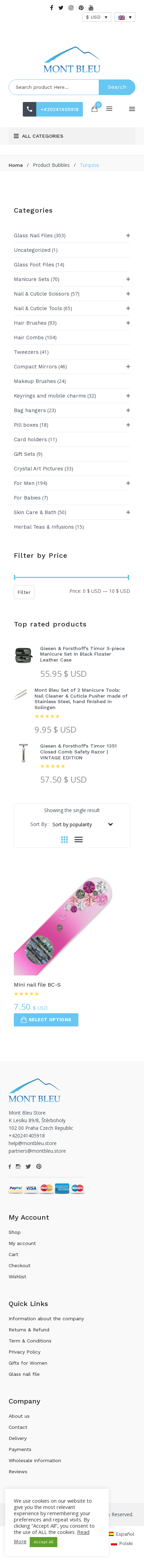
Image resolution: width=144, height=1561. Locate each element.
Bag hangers (30, 410)
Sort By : (39, 824)
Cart (13, 1254)
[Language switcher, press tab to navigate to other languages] (125, 17)
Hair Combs (29, 337)
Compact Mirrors (35, 367)
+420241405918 (59, 109)
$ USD (93, 17)
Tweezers (26, 352)
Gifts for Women (28, 1363)
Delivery (18, 1438)
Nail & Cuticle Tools (38, 308)
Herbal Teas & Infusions (44, 527)
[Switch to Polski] (121, 1543)
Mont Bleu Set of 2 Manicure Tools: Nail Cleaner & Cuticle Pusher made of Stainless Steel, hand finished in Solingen (81, 698)
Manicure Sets (31, 279)
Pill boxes (26, 425)
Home (16, 165)
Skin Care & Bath (35, 512)
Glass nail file (24, 1374)
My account (22, 1243)
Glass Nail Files (33, 235)
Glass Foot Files (34, 265)
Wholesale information (35, 1460)
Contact (18, 1427)
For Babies (27, 498)
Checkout (19, 1265)
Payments (20, 1449)
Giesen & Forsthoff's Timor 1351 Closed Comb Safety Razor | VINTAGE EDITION (78, 751)
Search (117, 87)
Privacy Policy (24, 1352)
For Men (24, 483)
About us (19, 1416)
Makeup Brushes (35, 381)
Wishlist (17, 1276)
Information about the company (46, 1318)
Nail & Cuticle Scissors (41, 294)
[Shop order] (82, 824)
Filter (24, 592)
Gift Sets (24, 454)
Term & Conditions (30, 1341)
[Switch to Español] (121, 1533)
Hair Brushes (30, 323)
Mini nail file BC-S (37, 984)
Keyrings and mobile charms (50, 396)
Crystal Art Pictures (38, 469)
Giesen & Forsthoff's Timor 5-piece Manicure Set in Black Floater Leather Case (82, 654)
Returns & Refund (29, 1329)
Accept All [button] (43, 1542)
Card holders (30, 439)
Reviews (18, 1471)
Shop (15, 1232)
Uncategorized (32, 250)
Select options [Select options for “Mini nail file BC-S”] (46, 1019)
